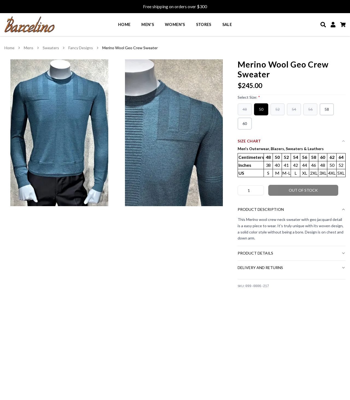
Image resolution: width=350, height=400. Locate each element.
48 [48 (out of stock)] (245, 109)
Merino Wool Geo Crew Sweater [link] (130, 47)
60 (245, 123)
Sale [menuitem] (227, 24)
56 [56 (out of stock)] (310, 109)
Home (9, 47)
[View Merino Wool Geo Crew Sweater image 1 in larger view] (59, 132)
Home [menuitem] (124, 24)
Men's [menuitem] (147, 24)
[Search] (323, 24)
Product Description (292, 209)
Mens (28, 47)
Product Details (292, 253)
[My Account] (333, 24)
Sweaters (51, 47)
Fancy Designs (80, 47)
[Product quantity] (251, 190)
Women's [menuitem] (175, 24)
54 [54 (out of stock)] (294, 109)
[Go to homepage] (29, 24)
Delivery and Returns (292, 267)
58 (327, 109)
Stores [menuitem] (203, 24)
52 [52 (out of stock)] (277, 109)
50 (261, 109)
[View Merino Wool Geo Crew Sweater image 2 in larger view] (174, 132)
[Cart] (343, 24)
